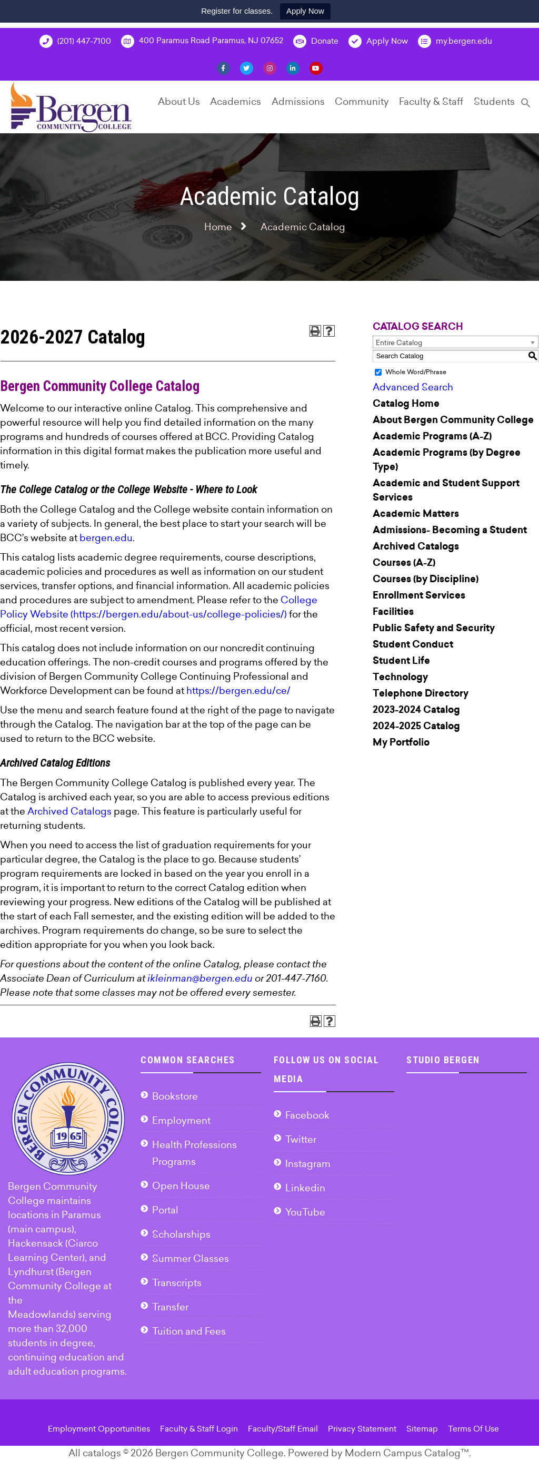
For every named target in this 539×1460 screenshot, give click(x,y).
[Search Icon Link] (526, 107)
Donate (315, 41)
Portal (165, 1210)
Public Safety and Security (434, 628)
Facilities (393, 612)
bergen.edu (106, 537)
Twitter (300, 1139)
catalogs (102, 1452)
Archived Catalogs (69, 811)
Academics (235, 101)
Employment (181, 1120)
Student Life (401, 661)
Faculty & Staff (431, 101)
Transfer (170, 1307)
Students (494, 101)
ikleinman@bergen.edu (200, 978)
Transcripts (177, 1282)
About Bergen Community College (453, 420)
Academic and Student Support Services (446, 490)
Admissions (298, 101)
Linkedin (305, 1187)
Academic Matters (416, 514)
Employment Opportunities (99, 1428)
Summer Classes (190, 1258)
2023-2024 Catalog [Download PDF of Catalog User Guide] (416, 710)
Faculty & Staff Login (199, 1428)
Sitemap (422, 1428)
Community (362, 101)
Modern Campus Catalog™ (407, 1452)
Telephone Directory (420, 693)
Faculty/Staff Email (283, 1428)
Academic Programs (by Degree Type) (447, 460)
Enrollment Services (419, 595)
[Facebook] (223, 67)
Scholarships (181, 1234)
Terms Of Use (473, 1428)
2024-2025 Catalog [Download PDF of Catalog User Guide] (416, 726)
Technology (400, 677)
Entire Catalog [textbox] (399, 342)
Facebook (307, 1115)
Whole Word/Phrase (415, 371)
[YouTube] (316, 67)
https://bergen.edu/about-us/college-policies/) (180, 614)
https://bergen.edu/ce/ (238, 690)
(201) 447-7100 (75, 41)
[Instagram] (269, 67)
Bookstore (175, 1096)
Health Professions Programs (194, 1153)
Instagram (308, 1163)
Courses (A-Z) (404, 563)
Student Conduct (413, 644)
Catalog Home (406, 403)
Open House (181, 1185)
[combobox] (455, 342)
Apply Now (305, 10)
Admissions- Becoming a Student (450, 530)
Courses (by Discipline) (425, 579)
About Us (179, 101)
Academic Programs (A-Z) (432, 436)
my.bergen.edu (455, 41)
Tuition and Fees (189, 1331)
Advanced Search (413, 387)
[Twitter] (246, 67)
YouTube (305, 1212)
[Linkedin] (293, 67)
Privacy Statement (362, 1428)
